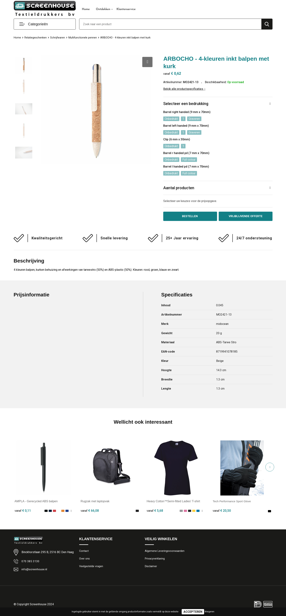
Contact (84, 551)
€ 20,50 (222, 511)
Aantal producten (178, 188)
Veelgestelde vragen (91, 567)
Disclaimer (151, 567)
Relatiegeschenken (35, 37)
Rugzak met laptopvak (95, 501)
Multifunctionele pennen (83, 37)
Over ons (84, 559)
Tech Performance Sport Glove (233, 501)
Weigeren (209, 611)
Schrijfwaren (57, 37)
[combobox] (170, 24)
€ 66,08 (90, 511)
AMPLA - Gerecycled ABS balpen (36, 501)
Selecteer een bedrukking (185, 103)
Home (86, 9)
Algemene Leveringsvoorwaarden (165, 551)
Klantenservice (126, 9)
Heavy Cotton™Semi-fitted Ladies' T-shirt (173, 501)
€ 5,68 (155, 511)
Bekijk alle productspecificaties (184, 89)
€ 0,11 (23, 511)
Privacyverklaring (155, 559)
